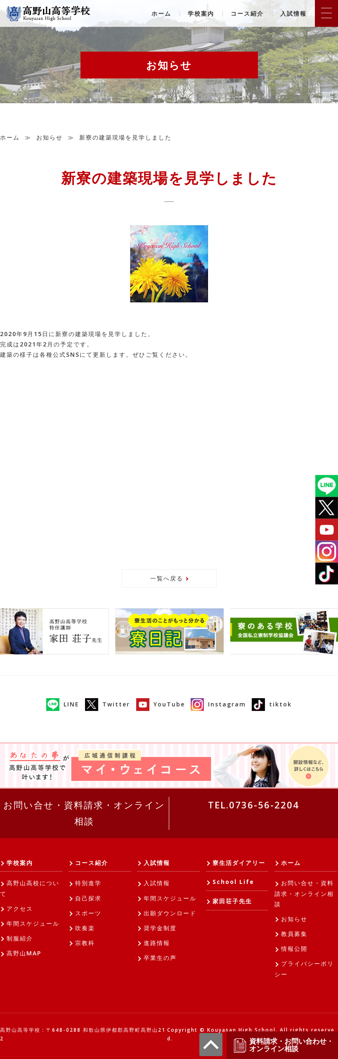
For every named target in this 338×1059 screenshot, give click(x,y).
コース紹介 (247, 13)
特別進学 (88, 883)
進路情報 (157, 943)
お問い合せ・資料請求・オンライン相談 (84, 812)
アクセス (20, 908)
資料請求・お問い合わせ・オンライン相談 (283, 1045)
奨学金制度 (160, 928)
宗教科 (85, 943)
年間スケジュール (33, 923)
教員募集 (294, 934)
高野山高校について (29, 888)
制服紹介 (20, 938)
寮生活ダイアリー (239, 863)
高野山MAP (24, 953)
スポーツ (88, 913)
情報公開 (294, 948)
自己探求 (88, 898)
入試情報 (293, 13)
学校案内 (201, 13)
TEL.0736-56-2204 (253, 804)
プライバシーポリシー (304, 968)
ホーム (161, 13)
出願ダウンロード (170, 913)
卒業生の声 (160, 958)
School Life (233, 882)
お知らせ (49, 137)
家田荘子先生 (232, 901)
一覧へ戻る (166, 578)
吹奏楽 (85, 928)
